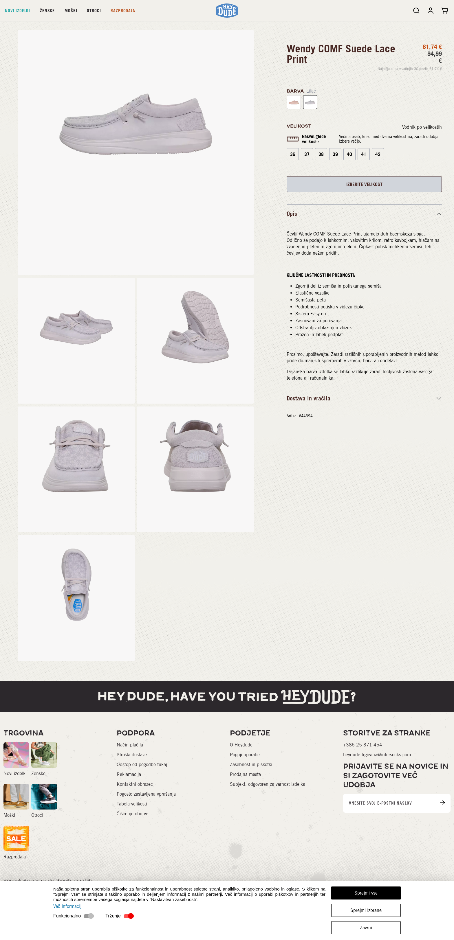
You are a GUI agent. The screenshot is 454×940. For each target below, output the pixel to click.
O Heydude (241, 745)
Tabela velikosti (132, 804)
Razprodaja (123, 10)
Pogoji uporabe (245, 754)
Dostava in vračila (308, 398)
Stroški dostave (132, 754)
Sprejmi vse (366, 893)
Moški (71, 10)
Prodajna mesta (245, 774)
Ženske (47, 10)
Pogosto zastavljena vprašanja (146, 794)
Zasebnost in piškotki (251, 764)
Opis (292, 213)
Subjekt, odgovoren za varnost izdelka (267, 784)
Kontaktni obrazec (135, 784)
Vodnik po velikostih (422, 127)
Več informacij (67, 906)
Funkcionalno (67, 915)
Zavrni (366, 927)
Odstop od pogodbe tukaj (142, 764)
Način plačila (130, 745)
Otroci (94, 10)
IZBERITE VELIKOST (364, 184)
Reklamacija (129, 774)
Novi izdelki (17, 10)
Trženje (113, 915)
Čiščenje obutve (132, 813)
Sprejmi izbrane (366, 910)
